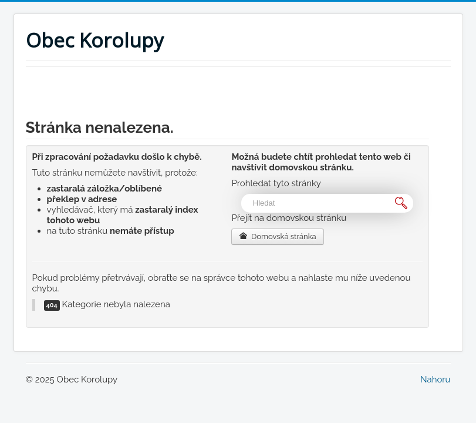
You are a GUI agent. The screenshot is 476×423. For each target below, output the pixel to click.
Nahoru (435, 379)
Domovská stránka (277, 236)
